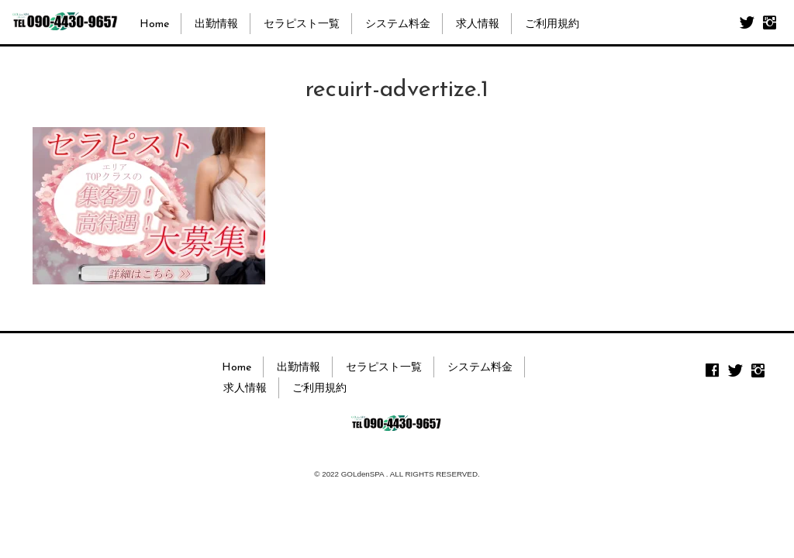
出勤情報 (216, 24)
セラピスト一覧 (302, 24)
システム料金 (397, 24)
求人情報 (477, 24)
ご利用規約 (552, 24)
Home (154, 24)
